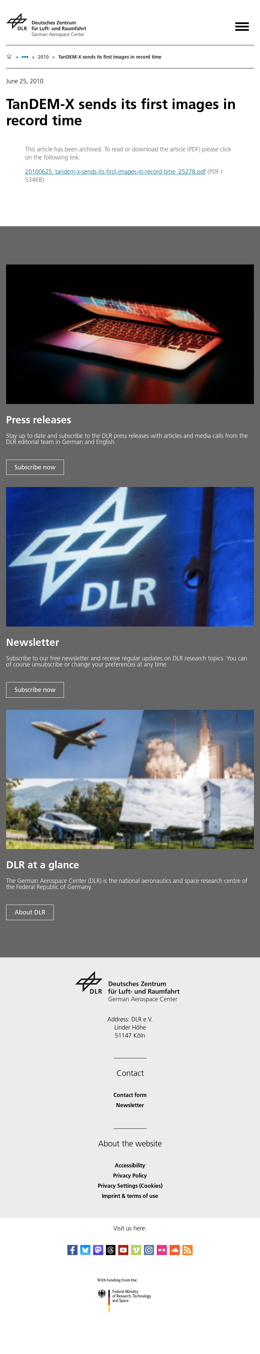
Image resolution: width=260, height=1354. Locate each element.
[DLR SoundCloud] (175, 1253)
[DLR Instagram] (149, 1253)
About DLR (30, 912)
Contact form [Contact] (130, 1094)
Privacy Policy (130, 1175)
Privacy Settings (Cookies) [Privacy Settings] (130, 1185)
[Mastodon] (98, 1253)
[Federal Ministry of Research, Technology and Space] (130, 1318)
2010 (43, 57)
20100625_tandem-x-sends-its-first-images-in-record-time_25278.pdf (115, 171)
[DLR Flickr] (162, 1253)
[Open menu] (242, 24)
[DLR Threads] (110, 1253)
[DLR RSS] (187, 1253)
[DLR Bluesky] (85, 1253)
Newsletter (130, 1104)
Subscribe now (35, 467)
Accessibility (130, 1165)
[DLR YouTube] (123, 1253)
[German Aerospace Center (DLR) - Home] (49, 25)
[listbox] (25, 56)
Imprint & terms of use (130, 1195)
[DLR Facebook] (72, 1253)
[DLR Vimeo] (136, 1253)
